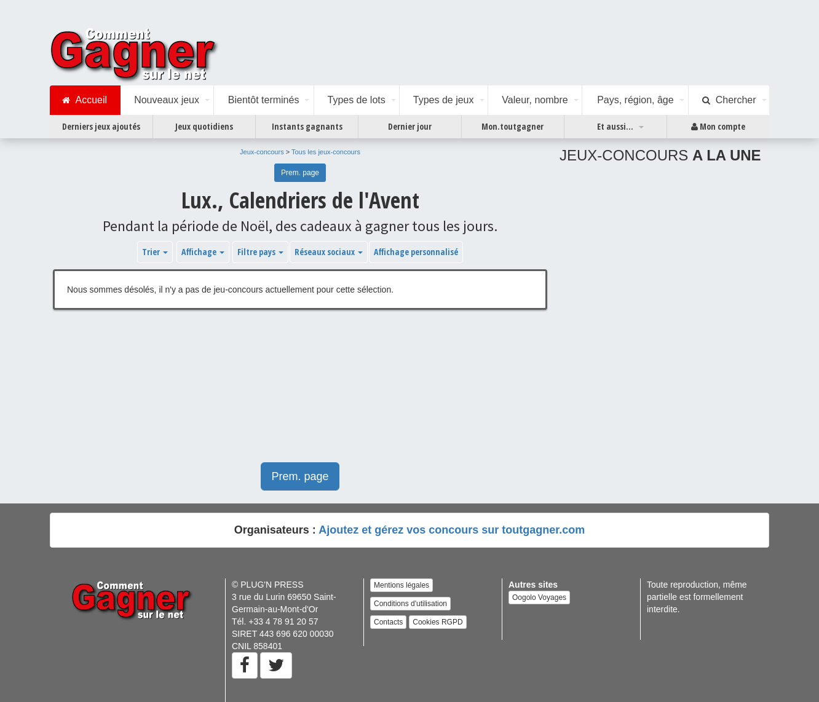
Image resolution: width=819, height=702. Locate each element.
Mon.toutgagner (512, 126)
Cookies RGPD (437, 622)
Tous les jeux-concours (325, 152)
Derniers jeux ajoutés (101, 126)
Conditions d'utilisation (410, 603)
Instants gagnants (307, 126)
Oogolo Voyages (539, 597)
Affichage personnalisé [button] (416, 252)
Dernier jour (410, 126)
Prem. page (300, 172)
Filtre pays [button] (260, 252)
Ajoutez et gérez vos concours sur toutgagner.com (451, 530)
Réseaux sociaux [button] (329, 252)
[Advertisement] (300, 392)
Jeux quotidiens (204, 126)
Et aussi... (615, 126)
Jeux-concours (262, 152)
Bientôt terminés (263, 100)
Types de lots (356, 100)
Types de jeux (443, 100)
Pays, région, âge (635, 100)
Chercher (729, 100)
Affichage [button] (202, 252)
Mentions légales (401, 585)
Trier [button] (155, 252)
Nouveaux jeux (166, 100)
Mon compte (718, 126)
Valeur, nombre (535, 100)
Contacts (388, 622)
